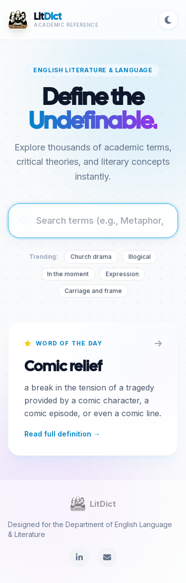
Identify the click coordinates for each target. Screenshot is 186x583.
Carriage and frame (93, 290)
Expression (122, 274)
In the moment (68, 274)
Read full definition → (62, 434)
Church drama (91, 256)
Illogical (139, 256)
